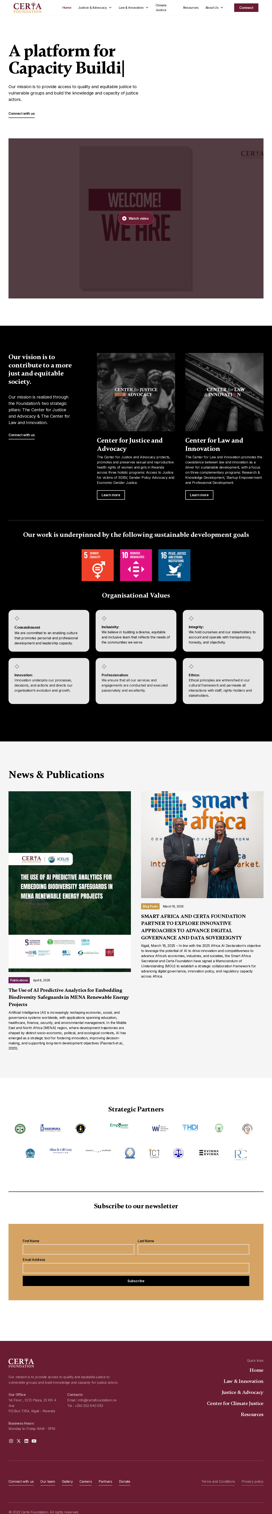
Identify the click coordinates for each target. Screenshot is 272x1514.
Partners (105, 1481)
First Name (31, 1241)
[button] (95, 8)
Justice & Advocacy (243, 1392)
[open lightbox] (136, 218)
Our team (47, 1481)
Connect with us (21, 113)
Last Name (146, 1241)
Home (66, 7)
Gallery (67, 1481)
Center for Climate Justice (235, 1403)
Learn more (111, 495)
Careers (85, 1481)
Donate (124, 1481)
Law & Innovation (244, 1381)
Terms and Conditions (218, 1481)
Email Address (34, 1259)
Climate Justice (161, 7)
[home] (35, 7)
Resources (191, 7)
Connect (246, 8)
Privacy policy (253, 1481)
